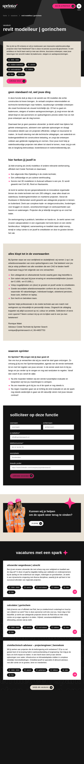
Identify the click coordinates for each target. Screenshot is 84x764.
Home (5, 15)
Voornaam (14, 423)
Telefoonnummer (16, 443)
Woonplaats (14, 453)
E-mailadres (15, 433)
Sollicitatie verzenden (21, 476)
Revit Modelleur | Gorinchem (31, 15)
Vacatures (14, 15)
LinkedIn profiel (15, 463)
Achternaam (47, 423)
